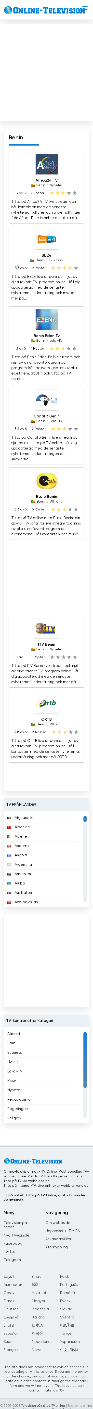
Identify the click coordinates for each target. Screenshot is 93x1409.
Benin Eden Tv (47, 336)
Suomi (9, 1342)
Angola (17, 855)
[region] (46, 859)
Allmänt (56, 501)
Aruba (16, 883)
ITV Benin (46, 645)
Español (10, 1333)
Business (56, 260)
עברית (36, 1276)
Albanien (18, 827)
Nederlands (42, 1342)
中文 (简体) (69, 1350)
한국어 (37, 1333)
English (9, 1325)
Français (11, 1350)
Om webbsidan (58, 1223)
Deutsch (11, 1309)
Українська (70, 1342)
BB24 (47, 256)
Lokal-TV (56, 340)
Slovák (66, 1309)
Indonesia (40, 1309)
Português (69, 1285)
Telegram (12, 1260)
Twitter (10, 1252)
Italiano (38, 1317)
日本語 (37, 1325)
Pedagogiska (18, 1099)
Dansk (9, 1301)
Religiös (14, 1118)
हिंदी (35, 1285)
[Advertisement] (46, 71)
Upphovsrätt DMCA (62, 1231)
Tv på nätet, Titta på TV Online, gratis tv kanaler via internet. (44, 1198)
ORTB (46, 720)
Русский (67, 1301)
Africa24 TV (47, 181)
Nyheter (56, 185)
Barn (11, 1043)
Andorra (18, 846)
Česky (9, 1293)
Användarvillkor (58, 1239)
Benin (40, 185)
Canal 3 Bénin (47, 416)
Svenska (67, 1317)
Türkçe (66, 1333)
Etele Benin (46, 497)
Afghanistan (21, 818)
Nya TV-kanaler (17, 1235)
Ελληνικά (11, 1317)
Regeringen (17, 1109)
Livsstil (12, 1062)
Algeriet (18, 836)
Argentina (19, 864)
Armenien (19, 874)
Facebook (13, 1243)
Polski (64, 1276)
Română (67, 1293)
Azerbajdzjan (22, 902)
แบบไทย (67, 1325)
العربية (9, 1276)
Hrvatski (39, 1293)
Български (13, 1285)
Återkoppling (56, 1247)
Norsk (36, 1350)
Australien (19, 893)
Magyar (38, 1301)
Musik (11, 1081)
